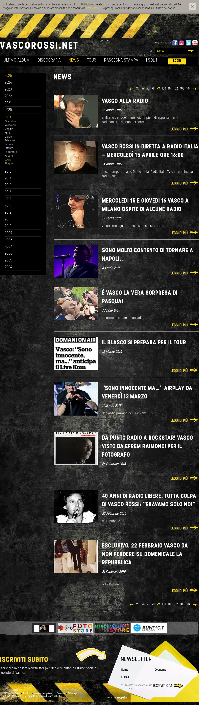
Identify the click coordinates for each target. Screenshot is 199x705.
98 (153, 88)
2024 (8, 83)
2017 (8, 178)
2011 (8, 219)
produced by (115, 697)
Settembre (11, 152)
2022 (8, 96)
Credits (27, 693)
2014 (8, 199)
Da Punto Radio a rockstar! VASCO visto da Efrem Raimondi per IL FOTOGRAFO (147, 446)
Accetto (138, 687)
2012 (8, 213)
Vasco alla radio (125, 101)
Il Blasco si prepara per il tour (144, 343)
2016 (8, 185)
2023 (8, 90)
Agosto (9, 155)
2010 (8, 226)
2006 (8, 254)
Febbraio (10, 140)
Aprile (8, 133)
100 (164, 88)
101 (170, 88)
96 (143, 88)
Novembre (11, 125)
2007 (8, 247)
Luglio (8, 159)
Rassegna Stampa (121, 60)
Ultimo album (17, 60)
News (74, 60)
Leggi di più (179, 129)
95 (138, 88)
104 (188, 88)
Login (177, 61)
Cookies (61, 693)
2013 (8, 206)
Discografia (49, 60)
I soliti (152, 60)
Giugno (9, 163)
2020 (8, 110)
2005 (8, 260)
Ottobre (9, 148)
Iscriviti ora (162, 686)
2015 (8, 192)
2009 (8, 233)
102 (176, 88)
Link (150, 51)
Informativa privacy (44, 693)
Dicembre (10, 121)
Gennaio (9, 144)
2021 (8, 103)
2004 (8, 267)
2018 (8, 172)
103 (182, 88)
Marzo (8, 136)
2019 (8, 117)
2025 (8, 76)
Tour (91, 60)
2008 (9, 240)
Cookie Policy (93, 8)
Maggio (9, 129)
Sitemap (72, 693)
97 (148, 88)
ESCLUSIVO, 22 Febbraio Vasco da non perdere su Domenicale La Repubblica (145, 554)
